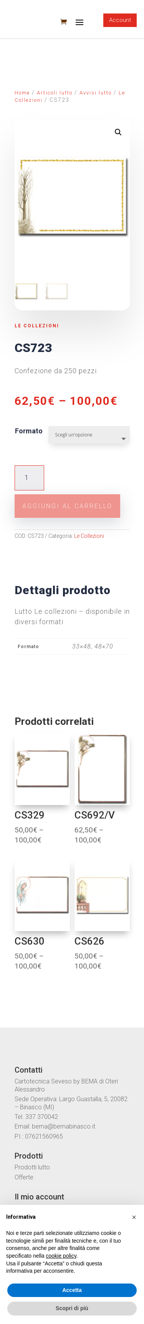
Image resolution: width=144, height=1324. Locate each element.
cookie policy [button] (61, 1256)
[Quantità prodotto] (29, 477)
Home (22, 93)
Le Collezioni (37, 325)
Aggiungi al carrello (67, 506)
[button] (134, 1217)
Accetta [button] (72, 1290)
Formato (29, 431)
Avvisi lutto (95, 93)
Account (120, 20)
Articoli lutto (55, 93)
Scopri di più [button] (72, 1308)
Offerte (24, 1177)
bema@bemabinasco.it (63, 1126)
